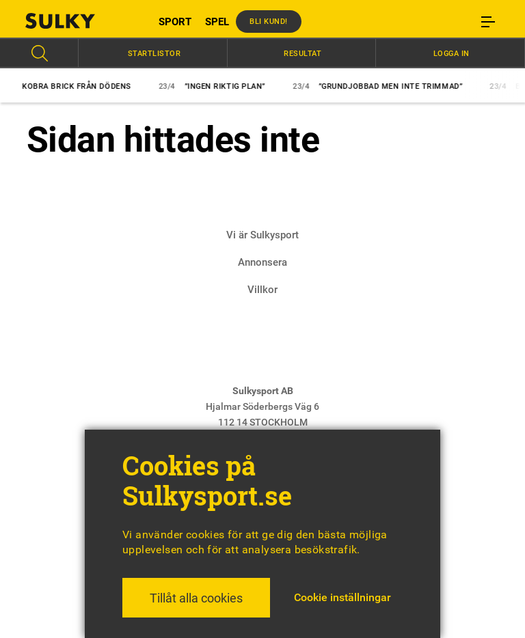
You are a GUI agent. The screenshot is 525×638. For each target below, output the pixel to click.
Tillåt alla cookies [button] (196, 598)
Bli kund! (269, 21)
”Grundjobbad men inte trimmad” (382, 86)
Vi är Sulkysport (262, 235)
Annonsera (262, 262)
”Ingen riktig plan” (216, 86)
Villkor (262, 289)
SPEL (217, 22)
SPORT (175, 22)
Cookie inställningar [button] (342, 597)
